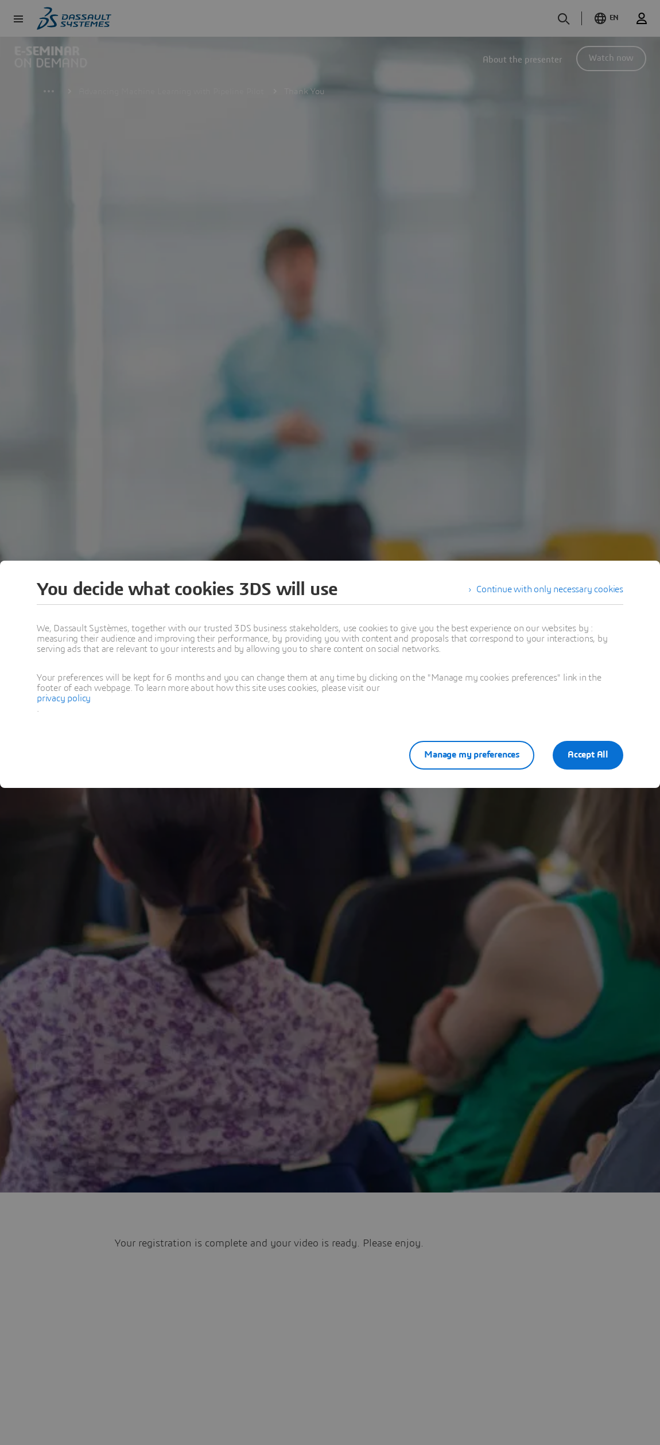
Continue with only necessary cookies (549, 589)
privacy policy (64, 698)
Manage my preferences (471, 754)
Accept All (588, 754)
